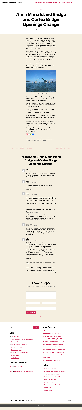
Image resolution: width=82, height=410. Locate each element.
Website (27, 309)
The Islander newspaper (17, 350)
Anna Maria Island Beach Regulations (23, 374)
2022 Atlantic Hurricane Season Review (52, 347)
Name (27, 304)
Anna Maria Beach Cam (17, 339)
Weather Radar (14, 358)
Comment (28, 293)
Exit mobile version (41, 408)
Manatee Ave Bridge (51, 139)
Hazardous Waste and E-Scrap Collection (53, 344)
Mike (11, 374)
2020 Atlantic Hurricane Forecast (51, 363)
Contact (64, 2)
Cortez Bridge (36, 139)
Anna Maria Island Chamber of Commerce (21, 342)
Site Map (73, 2)
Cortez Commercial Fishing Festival (52, 339)
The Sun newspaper (16, 352)
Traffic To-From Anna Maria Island (19, 355)
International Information (53, 2)
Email (43, 304)
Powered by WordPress (29, 403)
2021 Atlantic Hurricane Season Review (52, 349)
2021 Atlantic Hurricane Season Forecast (53, 355)
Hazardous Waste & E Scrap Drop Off (52, 341)
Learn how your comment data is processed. (35, 318)
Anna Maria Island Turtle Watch (18, 347)
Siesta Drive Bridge (30, 140)
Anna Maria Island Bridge (38, 137)
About (60, 2)
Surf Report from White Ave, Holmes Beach (53, 352)
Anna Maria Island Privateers (18, 344)
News (41, 9)
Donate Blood (46, 360)
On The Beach (18, 369)
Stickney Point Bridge (38, 140)
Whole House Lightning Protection (51, 336)
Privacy (68, 2)
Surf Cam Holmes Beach (42, 2)
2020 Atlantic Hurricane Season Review (52, 358)
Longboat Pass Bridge (43, 139)
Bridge (32, 139)
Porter (11, 369)
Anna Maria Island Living (9, 2)
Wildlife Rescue (15, 360)
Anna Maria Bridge (30, 137)
